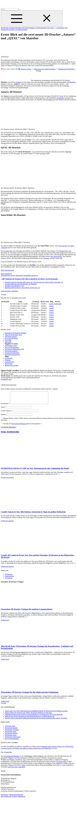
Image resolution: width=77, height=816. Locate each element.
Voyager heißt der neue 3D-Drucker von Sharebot (21, 284)
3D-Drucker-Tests (10, 734)
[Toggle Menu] (32, 18)
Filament (8, 360)
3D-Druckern (71, 82)
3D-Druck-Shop (10, 728)
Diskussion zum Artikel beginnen (45, 69)
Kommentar (5, 406)
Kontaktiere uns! (6, 379)
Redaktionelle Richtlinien (66, 69)
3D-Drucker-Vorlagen (8, 28)
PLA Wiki (8, 340)
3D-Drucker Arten (11, 737)
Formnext (46, 258)
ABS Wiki (8, 342)
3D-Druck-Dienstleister (12, 354)
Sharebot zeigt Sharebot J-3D (14, 286)
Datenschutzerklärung (18, 426)
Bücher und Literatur (11, 365)
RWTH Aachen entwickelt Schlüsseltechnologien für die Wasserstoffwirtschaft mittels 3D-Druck (36, 720)
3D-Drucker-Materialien (12, 739)
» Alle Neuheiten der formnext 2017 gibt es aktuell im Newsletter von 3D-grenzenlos (29, 279)
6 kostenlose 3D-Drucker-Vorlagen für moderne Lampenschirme (26, 611)
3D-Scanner (8, 363)
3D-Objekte (60, 98)
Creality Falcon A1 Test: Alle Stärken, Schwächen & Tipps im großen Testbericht (33, 514)
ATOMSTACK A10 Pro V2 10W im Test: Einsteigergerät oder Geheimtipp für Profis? (35, 471)
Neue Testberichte (10, 434)
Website (3, 417)
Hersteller (18, 28)
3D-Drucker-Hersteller (12, 353)
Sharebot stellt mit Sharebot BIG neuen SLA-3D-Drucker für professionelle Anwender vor (34, 282)
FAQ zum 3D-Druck (11, 338)
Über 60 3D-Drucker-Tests (13, 335)
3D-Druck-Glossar (11, 336)
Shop (52, 28)
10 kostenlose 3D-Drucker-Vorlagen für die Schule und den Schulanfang (29, 695)
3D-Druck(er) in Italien (14, 29)
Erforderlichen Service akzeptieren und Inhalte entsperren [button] (19, 275)
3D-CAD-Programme (12, 347)
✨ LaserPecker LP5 (61, 28)
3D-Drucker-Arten (11, 345)
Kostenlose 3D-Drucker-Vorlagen (15, 333)
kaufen (51, 304)
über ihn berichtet (56, 256)
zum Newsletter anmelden (16, 769)
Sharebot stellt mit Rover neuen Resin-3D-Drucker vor (22, 288)
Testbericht (57, 304)
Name (3, 409)
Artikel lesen (5, 622)
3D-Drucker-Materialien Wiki (14, 349)
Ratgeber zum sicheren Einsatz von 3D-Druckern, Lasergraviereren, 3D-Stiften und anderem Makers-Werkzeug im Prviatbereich (37, 750)
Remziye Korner (26, 69)
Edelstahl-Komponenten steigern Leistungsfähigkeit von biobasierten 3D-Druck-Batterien (34, 717)
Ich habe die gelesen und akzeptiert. (21, 426)
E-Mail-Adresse (6, 413)
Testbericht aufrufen (7, 480)
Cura (41, 143)
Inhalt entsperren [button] (6, 274)
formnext (24, 29)
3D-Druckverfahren (28, 28)
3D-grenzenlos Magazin (11, 758)
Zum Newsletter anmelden (9, 291)
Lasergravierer (9, 362)
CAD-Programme (41, 28)
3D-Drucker (9, 358)
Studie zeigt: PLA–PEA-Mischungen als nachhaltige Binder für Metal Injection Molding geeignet (36, 713)
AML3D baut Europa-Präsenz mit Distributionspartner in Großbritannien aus (29, 719)
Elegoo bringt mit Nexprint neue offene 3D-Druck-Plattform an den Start (28, 715)
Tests (48, 28)
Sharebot (4, 29)
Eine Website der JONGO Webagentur (13, 799)
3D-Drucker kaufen (11, 730)
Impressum (4, 797)
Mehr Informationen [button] (7, 270)
